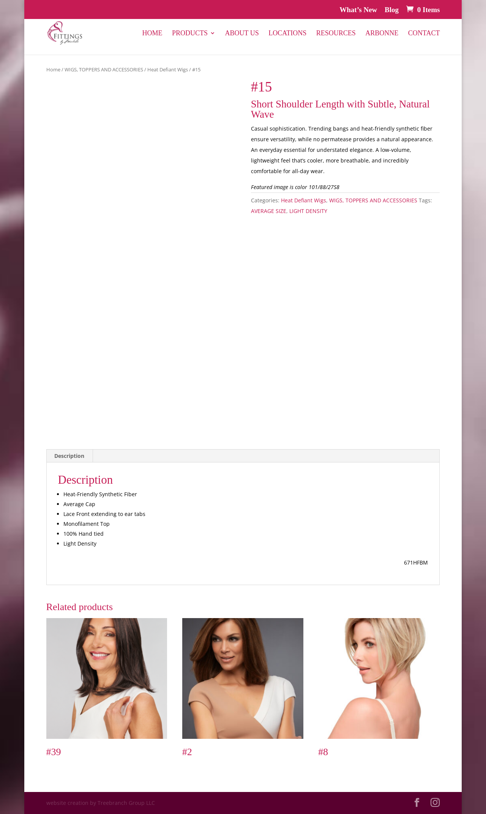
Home (152, 33)
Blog (392, 10)
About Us (242, 33)
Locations (287, 33)
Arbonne (381, 33)
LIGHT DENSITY (308, 211)
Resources (336, 33)
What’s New (358, 10)
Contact (424, 33)
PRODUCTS (190, 33)
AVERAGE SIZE (268, 211)
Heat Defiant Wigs (167, 69)
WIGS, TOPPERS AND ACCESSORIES (104, 69)
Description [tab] (69, 455)
